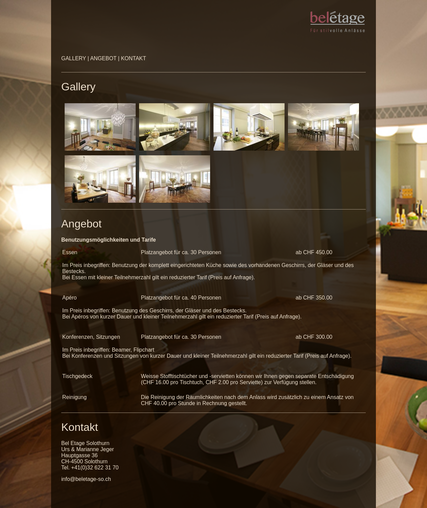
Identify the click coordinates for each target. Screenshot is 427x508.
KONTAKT (133, 58)
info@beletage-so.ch (86, 479)
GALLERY (74, 58)
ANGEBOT (103, 58)
